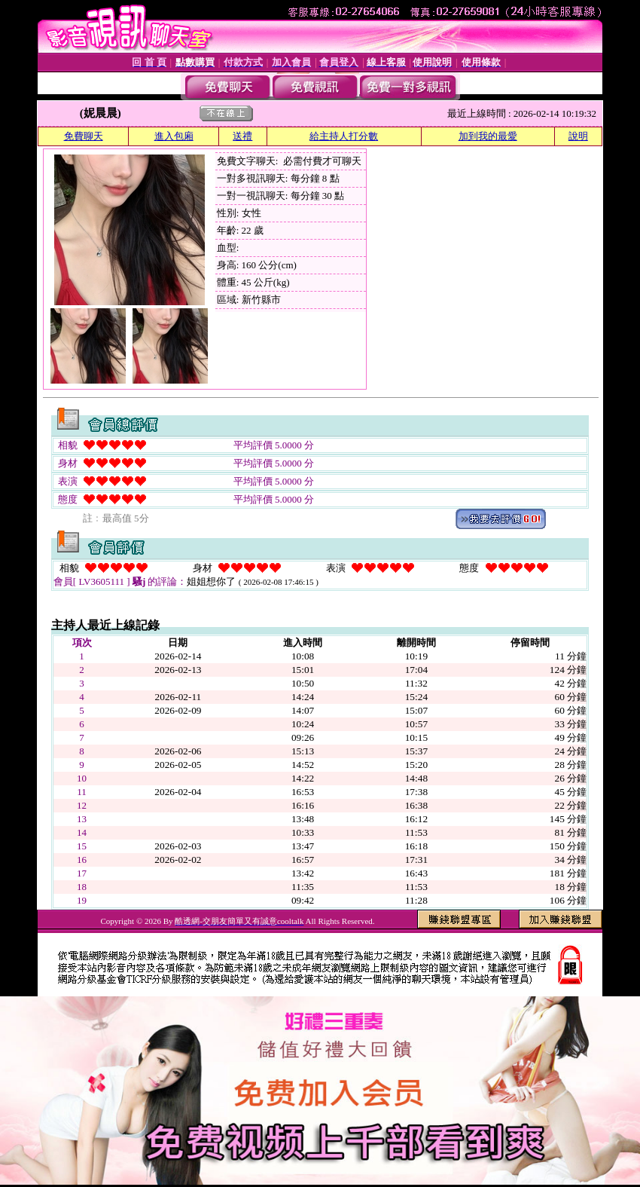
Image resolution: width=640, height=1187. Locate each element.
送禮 (242, 136)
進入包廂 (174, 136)
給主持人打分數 (343, 136)
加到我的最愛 (488, 136)
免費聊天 (83, 136)
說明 (578, 136)
